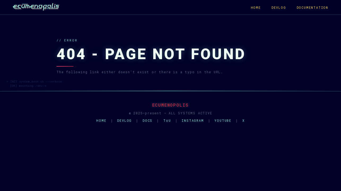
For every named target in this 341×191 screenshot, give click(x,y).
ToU (167, 120)
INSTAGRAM (193, 120)
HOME (256, 7)
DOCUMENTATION (312, 7)
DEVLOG (279, 7)
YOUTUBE (223, 120)
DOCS (147, 120)
